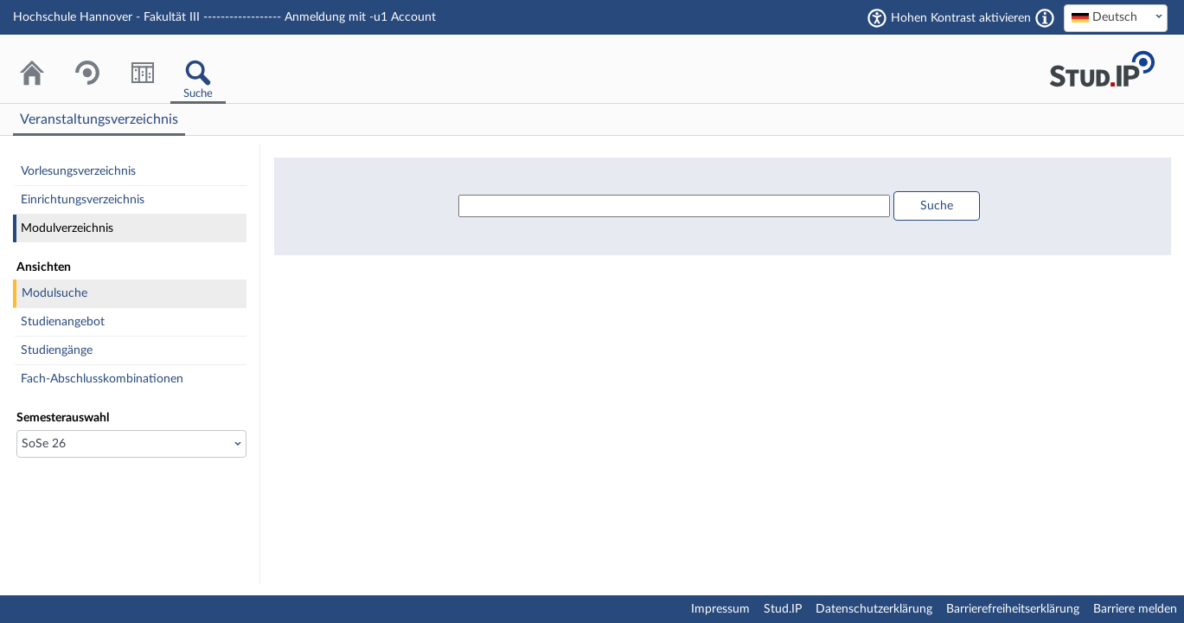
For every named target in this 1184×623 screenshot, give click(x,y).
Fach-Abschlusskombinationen (102, 379)
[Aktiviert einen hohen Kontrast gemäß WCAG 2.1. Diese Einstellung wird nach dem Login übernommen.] (1044, 18)
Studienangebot (63, 322)
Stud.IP (783, 609)
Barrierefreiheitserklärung (1012, 609)
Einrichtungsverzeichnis (82, 200)
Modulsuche (54, 293)
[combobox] (1116, 18)
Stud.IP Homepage (1102, 69)
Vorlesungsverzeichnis (78, 171)
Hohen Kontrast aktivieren (961, 18)
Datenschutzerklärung (874, 609)
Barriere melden (1135, 609)
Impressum (720, 609)
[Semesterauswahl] (131, 444)
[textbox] (1116, 17)
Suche (936, 206)
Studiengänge (57, 350)
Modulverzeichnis (67, 228)
